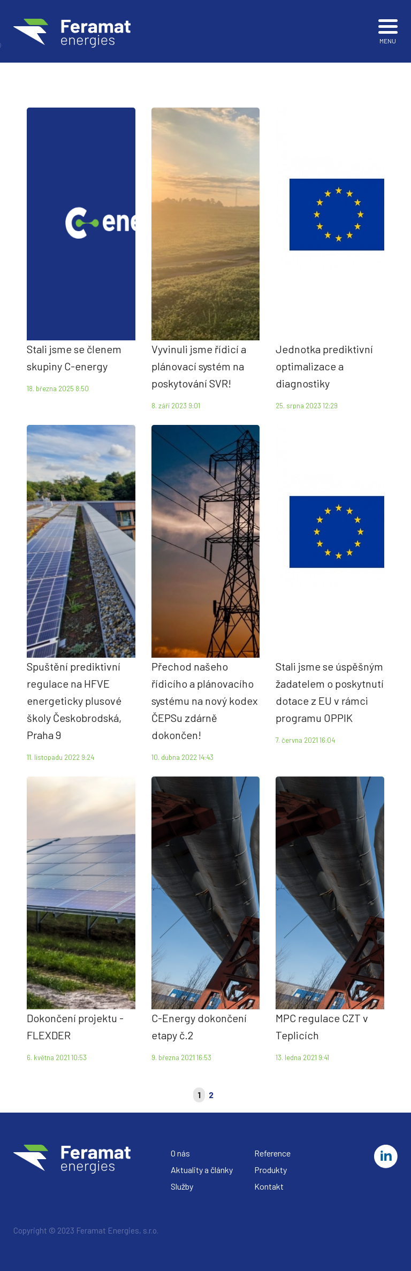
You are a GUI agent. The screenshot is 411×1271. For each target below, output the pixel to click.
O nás (180, 1153)
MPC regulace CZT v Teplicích (322, 1026)
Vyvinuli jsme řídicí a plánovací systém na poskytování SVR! (198, 366)
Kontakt (269, 1186)
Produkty (270, 1170)
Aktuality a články (202, 1170)
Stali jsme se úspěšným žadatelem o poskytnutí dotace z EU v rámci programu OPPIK (330, 692)
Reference (272, 1153)
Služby (182, 1186)
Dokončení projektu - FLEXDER (75, 1026)
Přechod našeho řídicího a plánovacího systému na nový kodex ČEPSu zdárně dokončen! (204, 700)
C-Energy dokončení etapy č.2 (199, 1026)
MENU (388, 30)
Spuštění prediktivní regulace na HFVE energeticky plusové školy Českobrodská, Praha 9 (74, 700)
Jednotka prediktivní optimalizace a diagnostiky (324, 366)
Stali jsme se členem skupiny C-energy (74, 357)
